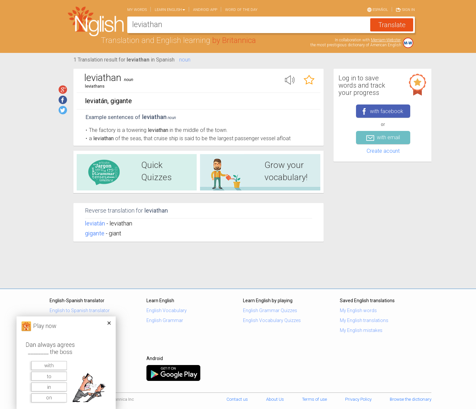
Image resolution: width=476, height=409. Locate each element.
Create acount (383, 151)
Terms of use (314, 399)
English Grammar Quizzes (270, 310)
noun (184, 60)
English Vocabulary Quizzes (272, 320)
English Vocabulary (166, 310)
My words (137, 10)
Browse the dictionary (410, 399)
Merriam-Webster (385, 40)
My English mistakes (361, 330)
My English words (358, 310)
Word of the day (241, 10)
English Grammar (164, 320)
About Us (275, 399)
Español (377, 9)
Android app (205, 10)
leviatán (95, 223)
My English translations (364, 320)
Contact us (237, 399)
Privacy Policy (358, 399)
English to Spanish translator (80, 310)
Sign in (405, 9)
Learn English (170, 10)
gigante (94, 233)
